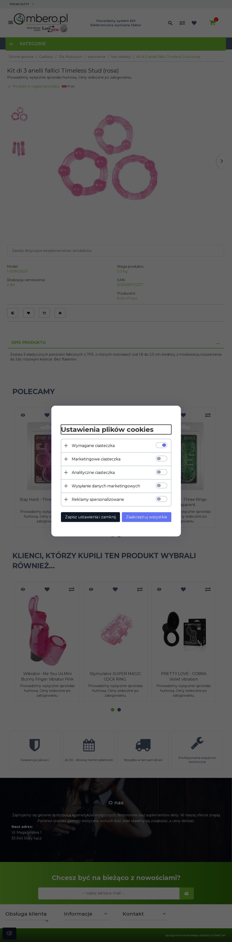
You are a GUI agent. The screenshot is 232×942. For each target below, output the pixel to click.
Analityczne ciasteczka (93, 472)
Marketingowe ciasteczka (96, 459)
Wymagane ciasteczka (93, 445)
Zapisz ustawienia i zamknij (90, 517)
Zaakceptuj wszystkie (146, 517)
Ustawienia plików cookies (107, 429)
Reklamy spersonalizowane (98, 499)
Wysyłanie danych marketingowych (106, 486)
